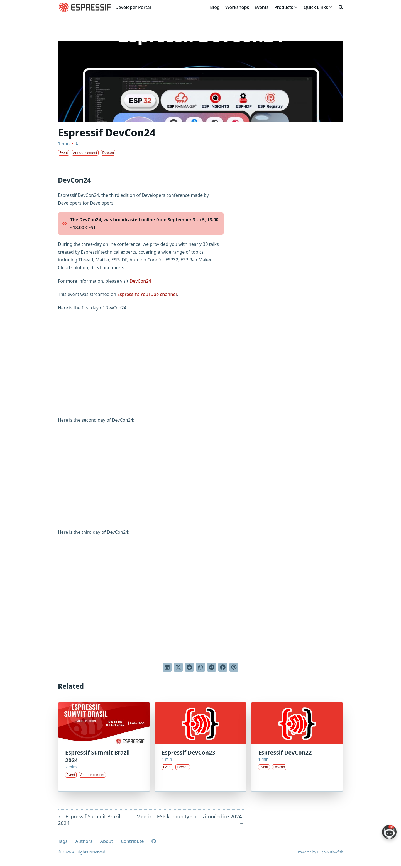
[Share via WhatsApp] (200, 667)
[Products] (283, 7)
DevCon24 (140, 281)
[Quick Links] (316, 7)
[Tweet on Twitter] (178, 667)
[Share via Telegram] (211, 667)
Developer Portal (133, 7)
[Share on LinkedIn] (167, 667)
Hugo (321, 852)
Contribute (132, 841)
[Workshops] (237, 7)
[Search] (341, 7)
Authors (83, 841)
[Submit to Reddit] (189, 667)
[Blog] (214, 7)
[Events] (261, 7)
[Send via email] (233, 667)
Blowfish (336, 852)
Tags (63, 841)
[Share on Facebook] (222, 667)
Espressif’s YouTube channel (147, 294)
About (106, 841)
